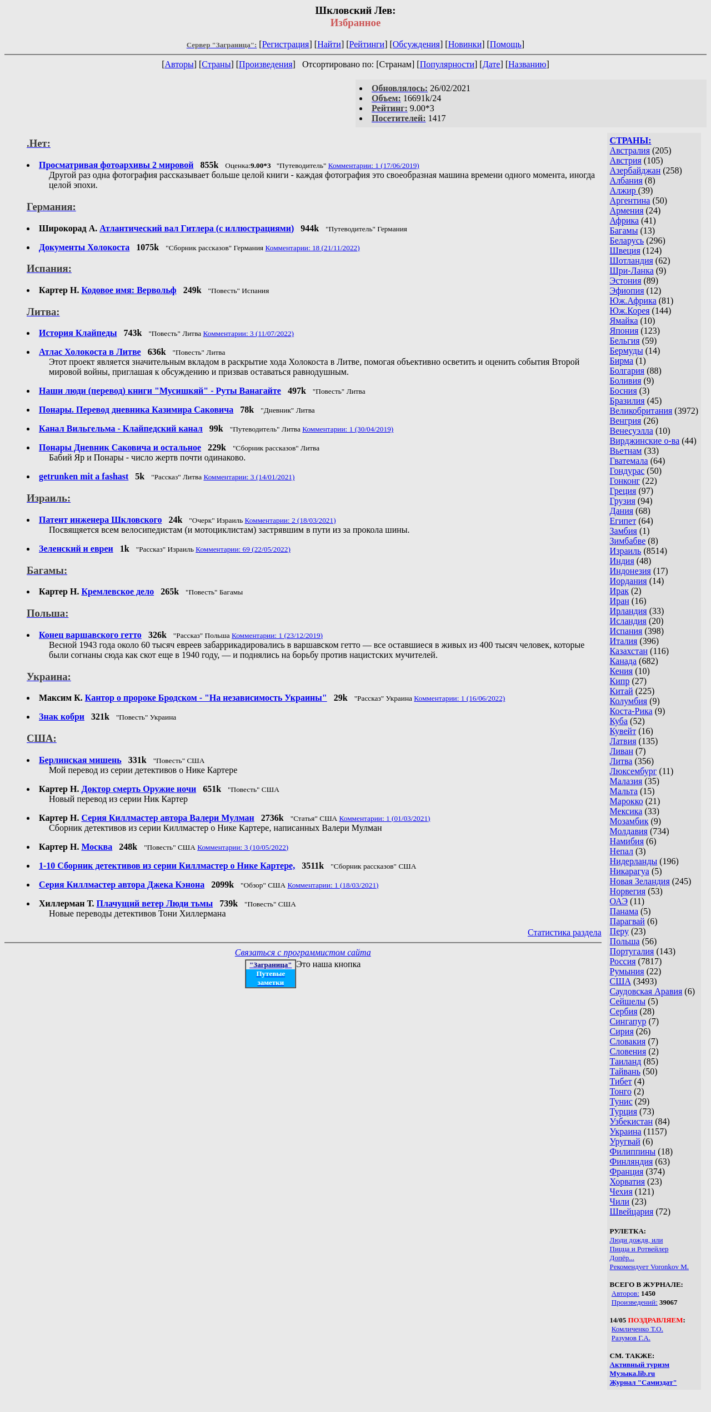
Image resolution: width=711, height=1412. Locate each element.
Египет (623, 521)
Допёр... (622, 1258)
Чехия (621, 1191)
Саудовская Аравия (646, 991)
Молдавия (629, 831)
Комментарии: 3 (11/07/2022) (248, 333)
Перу (619, 931)
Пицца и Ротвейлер (639, 1249)
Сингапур (628, 1021)
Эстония (626, 280)
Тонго (621, 1091)
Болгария (627, 370)
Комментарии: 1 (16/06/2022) (459, 698)
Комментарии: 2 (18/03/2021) (290, 520)
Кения (621, 671)
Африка (624, 220)
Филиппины (633, 1151)
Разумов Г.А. (631, 1338)
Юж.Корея (630, 310)
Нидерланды (634, 861)
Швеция (625, 250)
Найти (329, 44)
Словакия (628, 1041)
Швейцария (632, 1211)
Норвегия (628, 891)
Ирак (619, 591)
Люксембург (633, 771)
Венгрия (626, 420)
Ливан (621, 751)
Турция (623, 1111)
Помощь (506, 44)
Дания (622, 511)
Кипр (620, 681)
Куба (619, 721)
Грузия (622, 501)
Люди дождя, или (636, 1240)
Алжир (624, 190)
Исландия (628, 621)
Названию (527, 64)
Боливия (626, 380)
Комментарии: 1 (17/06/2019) (373, 165)
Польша (625, 941)
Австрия (626, 160)
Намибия (627, 841)
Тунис (621, 1101)
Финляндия (631, 1161)
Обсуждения (416, 44)
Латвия (623, 741)
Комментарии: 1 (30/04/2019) (347, 429)
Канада (623, 661)
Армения (627, 210)
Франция (627, 1171)
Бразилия (627, 400)
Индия (622, 561)
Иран (619, 601)
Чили (620, 1201)
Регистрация (285, 44)
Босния (623, 390)
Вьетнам (626, 450)
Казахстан (629, 651)
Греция (623, 491)
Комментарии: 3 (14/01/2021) (248, 477)
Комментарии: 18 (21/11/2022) (313, 248)
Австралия (630, 150)
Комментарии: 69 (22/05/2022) (243, 549)
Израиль (626, 551)
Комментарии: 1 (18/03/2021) (333, 885)
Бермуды (626, 350)
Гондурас (627, 470)
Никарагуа (629, 871)
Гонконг (625, 480)
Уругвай (625, 1141)
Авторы (178, 64)
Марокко (626, 801)
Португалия (632, 951)
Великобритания (641, 410)
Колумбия (629, 701)
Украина (626, 1131)
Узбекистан (631, 1121)
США (620, 981)
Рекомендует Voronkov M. (649, 1266)
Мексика (626, 811)
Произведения (266, 64)
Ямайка (624, 320)
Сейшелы (628, 1001)
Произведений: (635, 1302)
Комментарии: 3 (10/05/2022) (242, 847)
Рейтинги (367, 44)
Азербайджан (635, 170)
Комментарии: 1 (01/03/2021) (384, 818)
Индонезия (630, 571)
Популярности (447, 64)
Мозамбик (629, 821)
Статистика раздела (565, 932)
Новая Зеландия (640, 881)
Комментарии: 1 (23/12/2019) (277, 635)
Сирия (622, 1031)
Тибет (621, 1081)
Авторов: (625, 1293)
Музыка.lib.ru (632, 1373)
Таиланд (626, 1061)
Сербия (624, 1011)
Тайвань (625, 1071)
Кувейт (623, 731)
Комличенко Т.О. (637, 1329)
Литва (621, 761)
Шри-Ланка (632, 270)
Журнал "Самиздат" (643, 1382)
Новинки (465, 44)
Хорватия (627, 1181)
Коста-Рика (631, 711)
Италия (624, 641)
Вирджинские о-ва (645, 440)
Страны (216, 64)
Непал (621, 851)
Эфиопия (627, 290)
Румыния (627, 971)
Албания (626, 180)
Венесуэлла (631, 430)
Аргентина (630, 200)
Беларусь (627, 240)
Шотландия (631, 260)
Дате (491, 64)
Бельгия (625, 340)
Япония (624, 330)
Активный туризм (640, 1364)
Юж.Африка (633, 300)
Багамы (624, 230)
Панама (624, 911)
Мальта (624, 791)
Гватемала (629, 460)
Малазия (626, 781)
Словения (628, 1051)
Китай (621, 691)
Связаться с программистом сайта (303, 952)
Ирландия (628, 611)
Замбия (623, 531)
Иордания (628, 581)
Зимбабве (628, 541)
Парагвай (627, 921)
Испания (626, 631)
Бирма (622, 360)
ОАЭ (619, 901)
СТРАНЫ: (631, 140)
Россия (623, 961)
